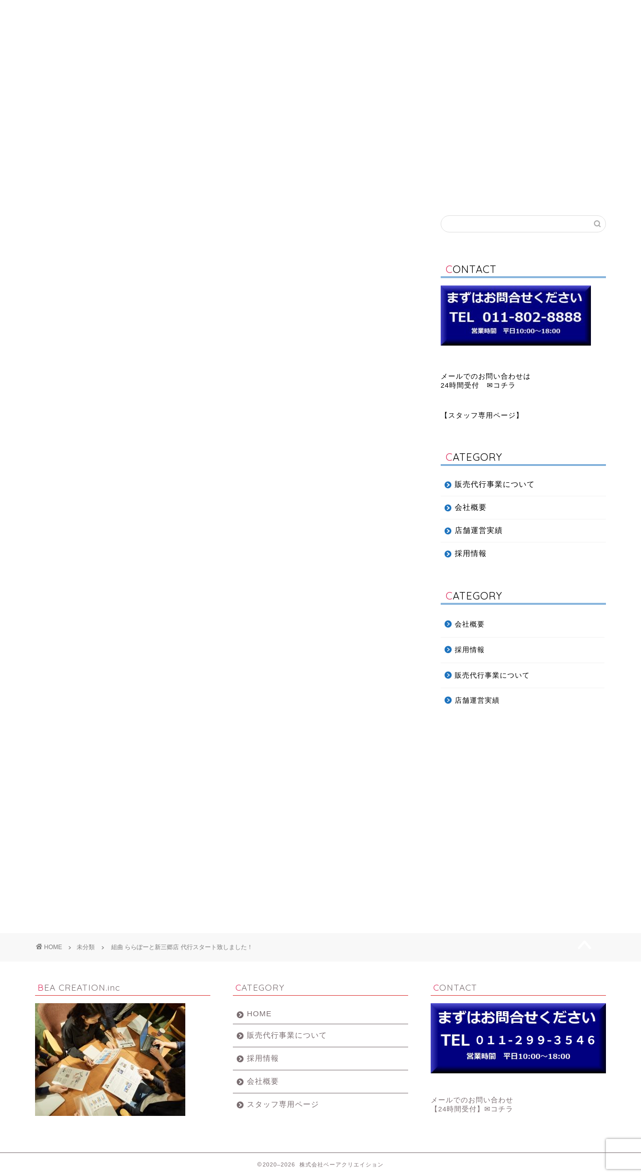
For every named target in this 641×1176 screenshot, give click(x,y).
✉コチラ (498, 1109)
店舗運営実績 (463, 12)
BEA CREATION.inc (320, 57)
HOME (259, 1013)
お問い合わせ (558, 12)
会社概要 (273, 12)
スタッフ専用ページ (482, 415)
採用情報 (368, 12)
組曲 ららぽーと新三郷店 (222, 866)
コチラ (504, 385)
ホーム (83, 12)
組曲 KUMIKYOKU (157, 825)
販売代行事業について (177, 12)
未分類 (48, 230)
